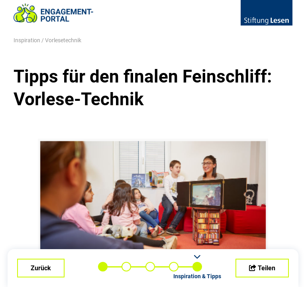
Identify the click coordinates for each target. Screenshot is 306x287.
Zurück (41, 268)
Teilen (262, 268)
